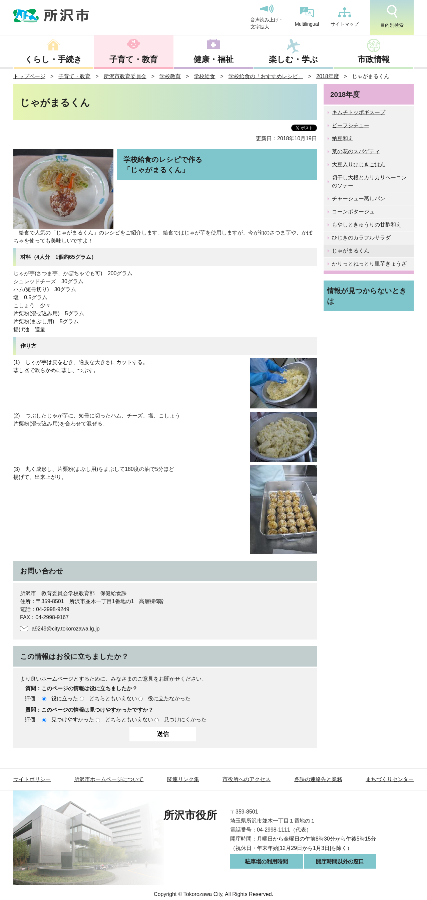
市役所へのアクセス (247, 779)
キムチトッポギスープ (358, 112)
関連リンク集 (183, 779)
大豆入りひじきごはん (358, 164)
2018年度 (327, 76)
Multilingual (307, 17)
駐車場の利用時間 (266, 861)
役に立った (64, 698)
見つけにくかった (185, 719)
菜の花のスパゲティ (356, 151)
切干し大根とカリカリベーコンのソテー (369, 181)
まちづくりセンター (390, 779)
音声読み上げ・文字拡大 (267, 17)
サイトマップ (345, 17)
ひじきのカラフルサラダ (361, 237)
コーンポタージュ (353, 211)
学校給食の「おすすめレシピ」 (266, 76)
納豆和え (342, 138)
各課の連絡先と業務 (318, 779)
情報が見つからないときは (367, 296)
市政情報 (374, 59)
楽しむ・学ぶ (293, 59)
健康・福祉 (213, 59)
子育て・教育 (133, 59)
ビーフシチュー (350, 125)
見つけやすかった (72, 719)
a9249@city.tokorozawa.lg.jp (66, 629)
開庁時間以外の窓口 (340, 861)
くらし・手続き (53, 59)
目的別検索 (392, 16)
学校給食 (204, 76)
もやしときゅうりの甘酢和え (366, 224)
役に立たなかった (169, 698)
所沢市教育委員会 (125, 76)
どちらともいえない (113, 698)
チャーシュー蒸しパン (358, 198)
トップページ (29, 76)
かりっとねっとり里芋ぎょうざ (369, 263)
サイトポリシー (32, 779)
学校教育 (170, 76)
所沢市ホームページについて (108, 779)
